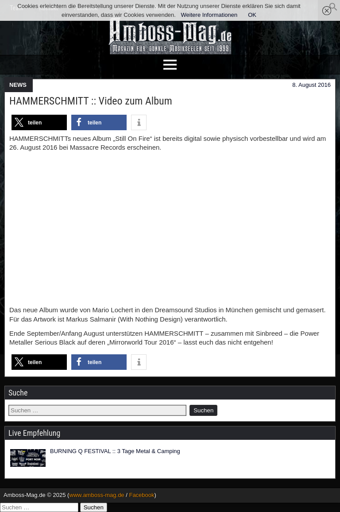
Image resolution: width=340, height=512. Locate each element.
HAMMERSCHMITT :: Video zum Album (90, 101)
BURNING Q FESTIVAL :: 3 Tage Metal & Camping (115, 451)
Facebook (141, 495)
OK (252, 15)
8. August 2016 (311, 84)
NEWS (18, 84)
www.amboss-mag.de (96, 495)
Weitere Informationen (209, 15)
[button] (333, 9)
